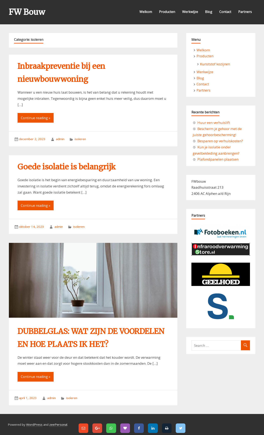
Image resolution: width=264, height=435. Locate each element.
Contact (225, 11)
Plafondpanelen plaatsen (217, 159)
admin (60, 139)
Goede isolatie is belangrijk (67, 167)
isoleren (80, 139)
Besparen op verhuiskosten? (220, 141)
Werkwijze (190, 11)
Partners (245, 11)
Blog (208, 11)
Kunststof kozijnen (215, 64)
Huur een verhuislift (213, 122)
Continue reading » (35, 118)
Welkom (145, 11)
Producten (167, 11)
